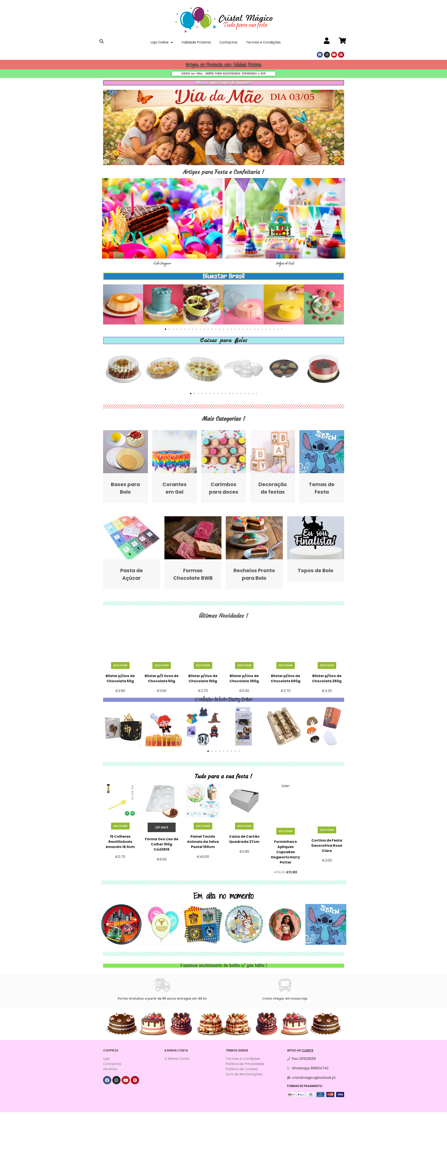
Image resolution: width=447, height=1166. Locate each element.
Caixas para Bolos (223, 340)
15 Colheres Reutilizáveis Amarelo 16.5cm (120, 841)
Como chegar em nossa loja (284, 998)
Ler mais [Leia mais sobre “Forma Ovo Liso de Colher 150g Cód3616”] (161, 827)
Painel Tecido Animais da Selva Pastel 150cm (203, 841)
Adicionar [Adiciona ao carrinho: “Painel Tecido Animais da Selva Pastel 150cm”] (203, 826)
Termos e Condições (263, 42)
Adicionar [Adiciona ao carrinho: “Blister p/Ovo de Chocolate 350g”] (244, 665)
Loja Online (161, 43)
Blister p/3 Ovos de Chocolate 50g (161, 678)
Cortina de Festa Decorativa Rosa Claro (326, 845)
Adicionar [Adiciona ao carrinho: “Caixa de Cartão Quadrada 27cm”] (244, 826)
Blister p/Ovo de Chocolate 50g (120, 678)
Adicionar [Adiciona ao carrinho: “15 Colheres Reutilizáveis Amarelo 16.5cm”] (120, 826)
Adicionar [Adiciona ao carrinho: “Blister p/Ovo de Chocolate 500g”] (285, 665)
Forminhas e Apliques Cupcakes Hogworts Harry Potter (285, 852)
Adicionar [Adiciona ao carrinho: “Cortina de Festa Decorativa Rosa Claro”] (327, 830)
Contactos (228, 42)
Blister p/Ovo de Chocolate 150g (202, 678)
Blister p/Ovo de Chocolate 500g (285, 678)
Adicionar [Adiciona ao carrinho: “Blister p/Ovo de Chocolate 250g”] (327, 665)
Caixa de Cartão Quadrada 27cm (244, 839)
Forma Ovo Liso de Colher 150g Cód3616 (161, 844)
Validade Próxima (196, 42)
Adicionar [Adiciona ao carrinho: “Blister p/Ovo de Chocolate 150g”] (203, 665)
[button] (165, 329)
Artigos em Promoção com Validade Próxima (223, 64)
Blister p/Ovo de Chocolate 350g (244, 678)
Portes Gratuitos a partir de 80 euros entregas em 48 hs (162, 998)
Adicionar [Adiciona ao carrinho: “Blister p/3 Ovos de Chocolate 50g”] (162, 665)
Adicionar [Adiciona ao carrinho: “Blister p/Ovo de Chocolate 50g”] (120, 665)
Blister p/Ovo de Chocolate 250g (327, 678)
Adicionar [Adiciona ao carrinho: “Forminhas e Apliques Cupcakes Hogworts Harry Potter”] (285, 831)
